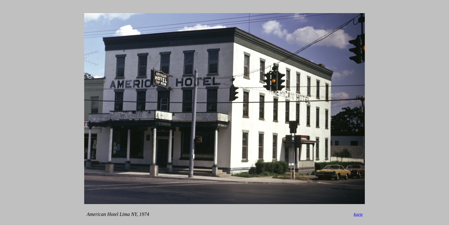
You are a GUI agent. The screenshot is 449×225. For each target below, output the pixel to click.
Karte (358, 214)
